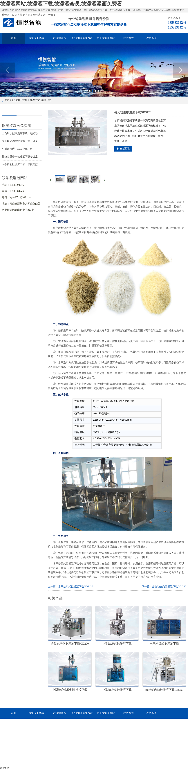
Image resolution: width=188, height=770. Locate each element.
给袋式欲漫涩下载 (40, 100)
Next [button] (180, 70)
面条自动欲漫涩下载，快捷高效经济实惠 (25, 164)
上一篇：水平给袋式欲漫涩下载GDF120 (70, 586)
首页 (13, 38)
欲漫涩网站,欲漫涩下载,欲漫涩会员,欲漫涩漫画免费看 (61, 4)
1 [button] (89, 91)
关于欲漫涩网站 (106, 38)
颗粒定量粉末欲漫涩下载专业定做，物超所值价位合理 (33, 156)
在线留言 (152, 38)
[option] (94, 70)
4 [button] (98, 91)
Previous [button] (7, 70)
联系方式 (128, 38)
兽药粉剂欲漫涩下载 (64, 227)
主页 (7, 100)
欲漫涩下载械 (36, 38)
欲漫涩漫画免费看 (82, 38)
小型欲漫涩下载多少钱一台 (17, 148)
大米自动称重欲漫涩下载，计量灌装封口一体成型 (30, 141)
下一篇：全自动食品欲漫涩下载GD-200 (164, 586)
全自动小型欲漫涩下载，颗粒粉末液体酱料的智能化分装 (34, 133)
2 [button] (92, 91)
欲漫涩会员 (59, 38)
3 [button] (95, 91)
